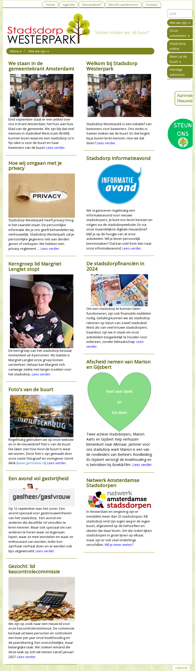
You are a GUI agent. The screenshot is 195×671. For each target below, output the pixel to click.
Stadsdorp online (178, 46)
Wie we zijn (180, 22)
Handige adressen (177, 72)
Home (50, 4)
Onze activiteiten (180, 33)
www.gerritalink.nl (31, 463)
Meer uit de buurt (178, 59)
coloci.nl (181, 668)
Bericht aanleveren (123, 4)
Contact (151, 4)
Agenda (69, 4)
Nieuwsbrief (91, 4)
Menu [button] (16, 51)
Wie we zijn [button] (38, 51)
